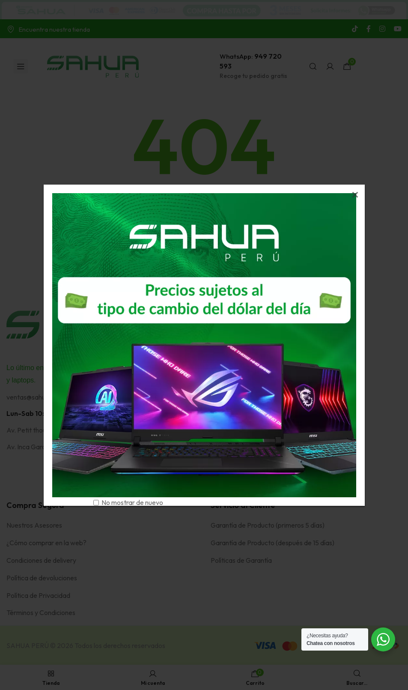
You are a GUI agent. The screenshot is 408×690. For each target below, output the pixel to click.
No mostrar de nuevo (132, 502)
